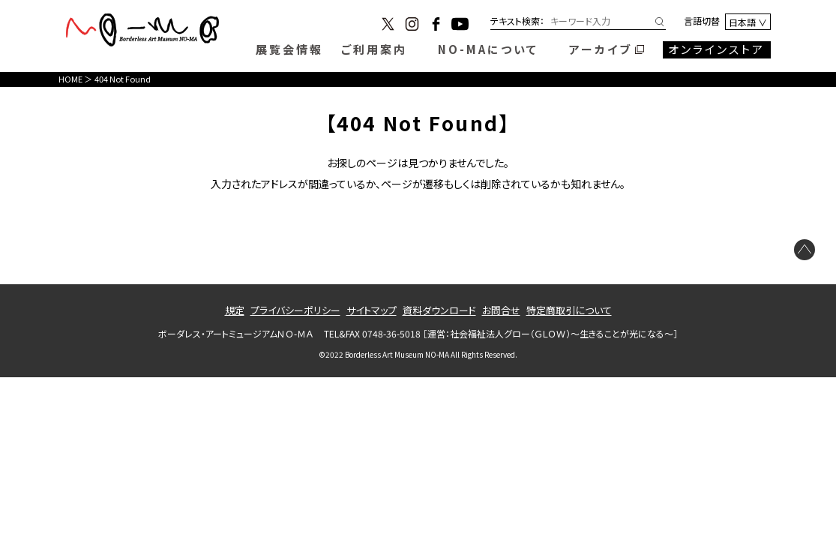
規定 (234, 310)
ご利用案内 (374, 49)
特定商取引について (569, 310)
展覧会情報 (289, 49)
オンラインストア (716, 49)
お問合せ (501, 310)
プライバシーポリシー (295, 310)
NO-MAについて (488, 49)
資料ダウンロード (439, 310)
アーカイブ (600, 49)
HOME (70, 79)
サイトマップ (371, 310)
